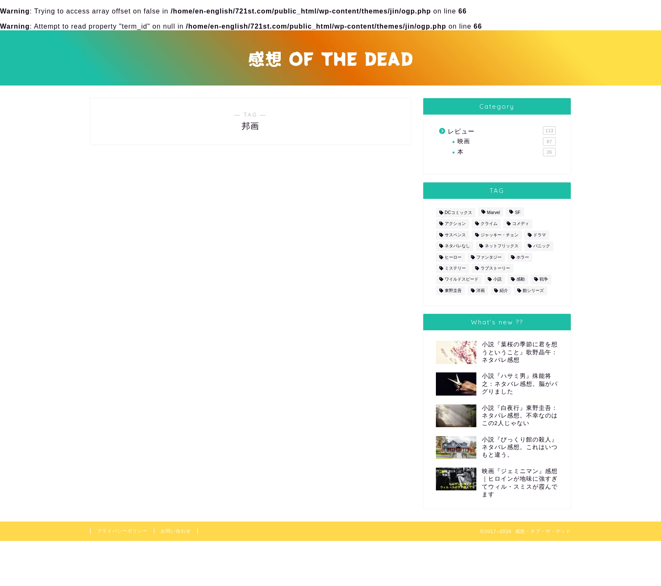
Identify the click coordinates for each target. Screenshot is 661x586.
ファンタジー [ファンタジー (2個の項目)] (489, 257)
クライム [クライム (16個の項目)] (489, 224)
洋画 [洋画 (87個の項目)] (480, 290)
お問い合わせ (176, 530)
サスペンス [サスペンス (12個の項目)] (455, 235)
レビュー (502, 130)
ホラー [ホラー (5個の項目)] (522, 257)
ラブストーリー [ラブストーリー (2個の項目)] (495, 268)
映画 (506, 141)
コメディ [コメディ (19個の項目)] (520, 224)
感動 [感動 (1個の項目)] (520, 279)
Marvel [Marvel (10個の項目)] (493, 212)
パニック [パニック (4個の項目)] (541, 246)
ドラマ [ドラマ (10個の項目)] (539, 235)
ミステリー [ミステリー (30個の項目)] (455, 268)
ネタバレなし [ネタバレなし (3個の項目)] (457, 246)
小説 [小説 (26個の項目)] (497, 279)
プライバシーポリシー (122, 530)
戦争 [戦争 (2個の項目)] (544, 279)
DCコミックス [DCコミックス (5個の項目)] (458, 212)
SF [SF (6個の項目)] (517, 212)
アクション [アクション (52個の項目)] (455, 224)
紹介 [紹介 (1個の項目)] (504, 290)
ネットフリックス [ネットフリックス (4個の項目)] (502, 246)
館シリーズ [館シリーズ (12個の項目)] (533, 290)
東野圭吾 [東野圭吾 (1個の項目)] (453, 290)
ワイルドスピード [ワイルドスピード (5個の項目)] (461, 279)
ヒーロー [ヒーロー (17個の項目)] (453, 257)
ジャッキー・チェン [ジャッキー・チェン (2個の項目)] (500, 235)
